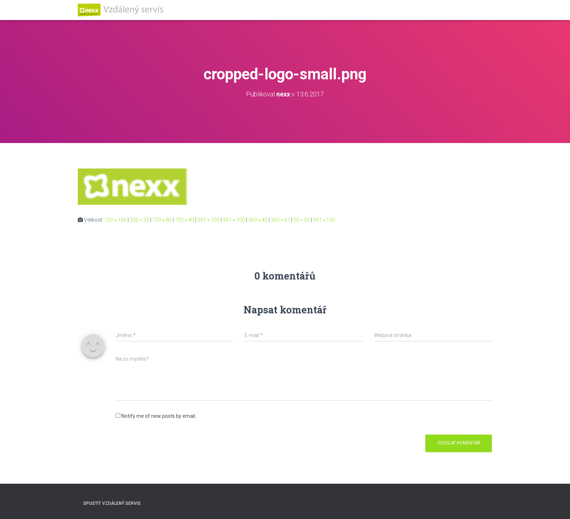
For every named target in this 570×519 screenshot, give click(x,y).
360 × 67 (280, 220)
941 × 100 (208, 220)
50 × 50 (301, 220)
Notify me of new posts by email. (158, 416)
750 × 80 (162, 220)
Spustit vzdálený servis (112, 503)
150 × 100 (115, 220)
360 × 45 (258, 220)
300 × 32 (139, 220)
